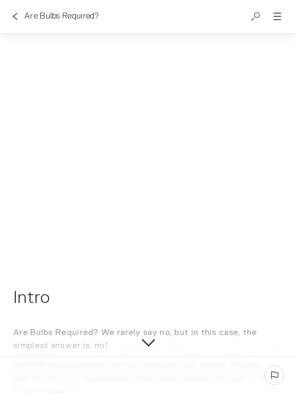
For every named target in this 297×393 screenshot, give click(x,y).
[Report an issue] (274, 375)
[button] (255, 16)
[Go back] (15, 16)
